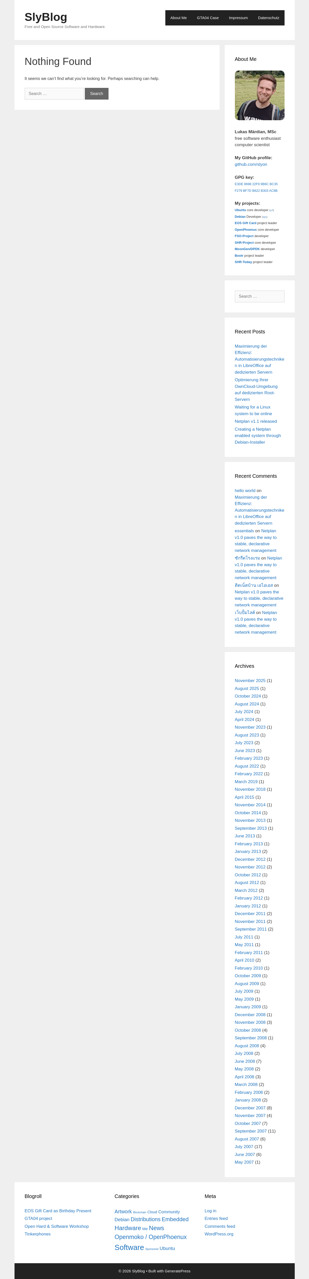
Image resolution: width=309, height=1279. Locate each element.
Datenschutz (268, 18)
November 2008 (250, 1022)
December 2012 (250, 859)
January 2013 (248, 851)
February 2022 (249, 773)
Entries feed (216, 1218)
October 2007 (248, 1123)
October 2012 (248, 875)
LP (271, 210)
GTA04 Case (208, 18)
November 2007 (250, 1115)
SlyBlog (46, 16)
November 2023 (250, 727)
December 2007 (250, 1108)
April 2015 (244, 797)
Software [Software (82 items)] (129, 1247)
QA (264, 216)
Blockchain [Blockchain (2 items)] (139, 1212)
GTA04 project (38, 1218)
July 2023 (244, 742)
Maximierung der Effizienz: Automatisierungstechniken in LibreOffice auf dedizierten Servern (260, 359)
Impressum (238, 18)
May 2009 (244, 999)
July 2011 (244, 937)
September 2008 (251, 1038)
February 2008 (249, 1092)
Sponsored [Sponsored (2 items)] (151, 1248)
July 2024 (244, 711)
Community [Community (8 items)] (169, 1211)
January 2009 (248, 1006)
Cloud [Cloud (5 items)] (152, 1212)
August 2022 (247, 766)
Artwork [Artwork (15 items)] (123, 1211)
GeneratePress (178, 1271)
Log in (210, 1210)
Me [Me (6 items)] (145, 1229)
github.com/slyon (251, 164)
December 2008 (250, 1014)
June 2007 (245, 1154)
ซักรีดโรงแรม (247, 558)
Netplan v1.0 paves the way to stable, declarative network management (259, 598)
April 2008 (244, 1076)
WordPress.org (219, 1234)
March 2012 (246, 890)
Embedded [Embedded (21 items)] (175, 1219)
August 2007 (247, 1139)
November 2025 (250, 680)
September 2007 (251, 1131)
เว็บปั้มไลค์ (245, 612)
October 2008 (248, 1030)
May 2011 (244, 944)
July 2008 (244, 1053)
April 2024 (244, 719)
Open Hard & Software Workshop (57, 1226)
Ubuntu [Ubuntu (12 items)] (167, 1248)
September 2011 (251, 929)
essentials (244, 530)
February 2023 (249, 758)
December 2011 (250, 913)
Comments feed (220, 1226)
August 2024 (247, 704)
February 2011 (249, 952)
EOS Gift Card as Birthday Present (58, 1210)
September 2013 (251, 828)
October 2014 (248, 812)
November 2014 (250, 804)
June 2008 (245, 1061)
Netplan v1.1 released (256, 421)
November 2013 (250, 820)
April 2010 (244, 960)
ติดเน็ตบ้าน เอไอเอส (254, 585)
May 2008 (244, 1069)
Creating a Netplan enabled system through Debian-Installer (258, 436)
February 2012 (249, 898)
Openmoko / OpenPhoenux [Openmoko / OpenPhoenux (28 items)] (151, 1237)
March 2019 (246, 781)
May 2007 (244, 1162)
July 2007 (244, 1146)
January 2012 (248, 906)
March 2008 (246, 1084)
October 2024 (248, 696)
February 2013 (249, 843)
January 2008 (248, 1100)
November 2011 (250, 921)
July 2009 (244, 991)
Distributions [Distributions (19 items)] (145, 1219)
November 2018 (250, 789)
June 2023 (245, 750)
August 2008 (247, 1045)
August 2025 (247, 688)
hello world (245, 490)
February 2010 (249, 968)
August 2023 (247, 735)
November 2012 (250, 867)
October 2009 (248, 975)
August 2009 (247, 983)
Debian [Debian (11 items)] (122, 1219)
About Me (178, 18)
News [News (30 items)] (156, 1227)
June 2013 (245, 836)
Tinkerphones (38, 1234)
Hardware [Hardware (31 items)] (128, 1227)
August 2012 (247, 882)
